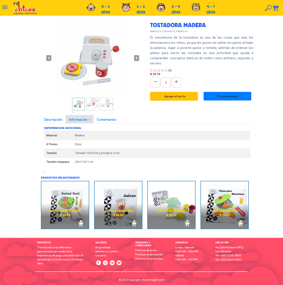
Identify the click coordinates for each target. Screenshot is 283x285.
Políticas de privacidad (149, 258)
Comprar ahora (227, 96)
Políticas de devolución (149, 254)
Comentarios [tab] (106, 119)
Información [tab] (78, 119)
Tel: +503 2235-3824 (228, 255)
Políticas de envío (146, 250)
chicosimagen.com (152, 279)
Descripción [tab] (53, 119)
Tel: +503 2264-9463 (228, 259)
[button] (48, 58)
